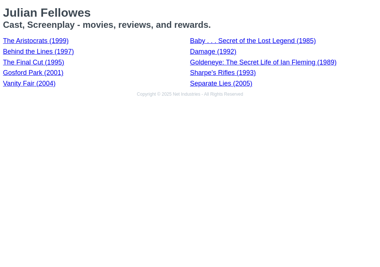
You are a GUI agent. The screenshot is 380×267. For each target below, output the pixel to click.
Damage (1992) (213, 51)
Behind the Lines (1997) (38, 51)
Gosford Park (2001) (33, 72)
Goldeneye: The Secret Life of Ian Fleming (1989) (263, 62)
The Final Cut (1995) (33, 62)
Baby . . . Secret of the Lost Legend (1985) (253, 40)
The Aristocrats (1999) (36, 40)
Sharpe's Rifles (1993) (223, 72)
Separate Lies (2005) (221, 83)
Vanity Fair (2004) (29, 83)
